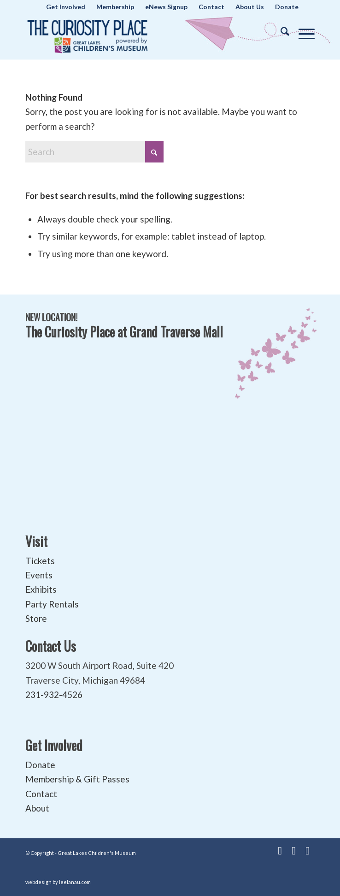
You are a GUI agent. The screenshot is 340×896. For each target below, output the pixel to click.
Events (39, 575)
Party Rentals (52, 604)
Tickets (40, 560)
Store (36, 618)
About (37, 808)
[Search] (280, 31)
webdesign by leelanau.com (58, 882)
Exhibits (41, 589)
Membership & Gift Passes (77, 779)
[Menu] (302, 31)
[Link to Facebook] (280, 850)
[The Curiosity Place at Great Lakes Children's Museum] (141, 34)
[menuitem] (65, 7)
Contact (41, 793)
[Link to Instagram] (308, 850)
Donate (40, 764)
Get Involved (53, 745)
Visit (36, 541)
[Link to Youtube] (294, 850)
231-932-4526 (53, 694)
